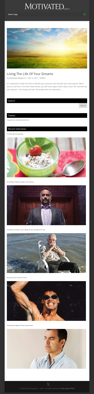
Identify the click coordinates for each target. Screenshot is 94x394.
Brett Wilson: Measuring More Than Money (20, 182)
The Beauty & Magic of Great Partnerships (20, 325)
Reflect (43, 78)
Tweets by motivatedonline (18, 120)
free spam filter (68, 388)
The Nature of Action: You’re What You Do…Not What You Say (26, 230)
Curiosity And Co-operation (15, 134)
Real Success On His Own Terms (17, 277)
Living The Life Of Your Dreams (30, 74)
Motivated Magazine (17, 78)
